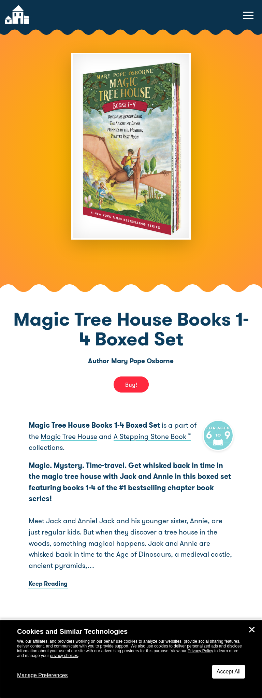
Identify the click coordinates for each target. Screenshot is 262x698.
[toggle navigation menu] (248, 15)
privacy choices (64, 655)
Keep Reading (48, 584)
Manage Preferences (42, 675)
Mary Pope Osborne (142, 361)
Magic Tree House (77, 436)
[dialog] (131, 659)
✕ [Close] (252, 629)
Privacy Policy (200, 651)
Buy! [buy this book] (131, 385)
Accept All (229, 671)
